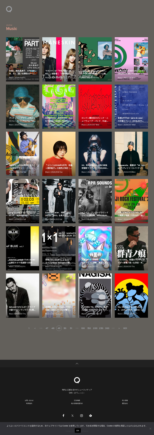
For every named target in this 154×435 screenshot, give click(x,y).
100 (83, 328)
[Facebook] (63, 415)
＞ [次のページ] (119, 328)
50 (65, 328)
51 (71, 328)
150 (89, 328)
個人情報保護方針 (77, 403)
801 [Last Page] (125, 328)
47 (47, 328)
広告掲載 (77, 400)
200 (95, 328)
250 (101, 328)
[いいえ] (150, 428)
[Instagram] (81, 415)
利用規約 (29, 403)
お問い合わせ (29, 400)
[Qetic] (77, 379)
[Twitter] (72, 415)
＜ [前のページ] (35, 328)
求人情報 (125, 400)
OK (77, 430)
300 (107, 328)
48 (52, 328)
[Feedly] (90, 415)
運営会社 (125, 403)
